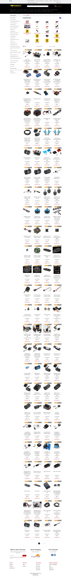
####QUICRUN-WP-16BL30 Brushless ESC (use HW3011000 (27, 120)
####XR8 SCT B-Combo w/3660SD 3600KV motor (37, 139)
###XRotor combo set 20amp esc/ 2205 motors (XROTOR (57, 218)
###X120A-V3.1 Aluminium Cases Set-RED (57, 159)
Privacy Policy (38, 566)
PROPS (22, 11)
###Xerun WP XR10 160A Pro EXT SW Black (27, 198)
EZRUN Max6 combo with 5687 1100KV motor (27, 394)
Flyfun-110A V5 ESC (47, 471)
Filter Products (13, 15)
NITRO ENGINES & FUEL (18, 11)
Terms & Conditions (19, 557)
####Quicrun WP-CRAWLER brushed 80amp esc (57, 100)
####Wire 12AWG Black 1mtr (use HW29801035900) (27, 139)
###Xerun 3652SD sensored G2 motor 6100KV (37, 178)
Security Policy (38, 569)
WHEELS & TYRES (13, 62)
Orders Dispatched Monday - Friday (32, 2)
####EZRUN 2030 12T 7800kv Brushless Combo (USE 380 (27, 80)
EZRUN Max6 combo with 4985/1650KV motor (57, 374)
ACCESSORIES (35, 11)
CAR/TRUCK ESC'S (14, 50)
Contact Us (24, 566)
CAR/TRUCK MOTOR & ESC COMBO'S (15, 53)
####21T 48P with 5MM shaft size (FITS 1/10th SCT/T (47, 61)
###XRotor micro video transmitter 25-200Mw (56, 237)
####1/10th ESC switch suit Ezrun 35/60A (37, 61)
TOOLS (25, 11)
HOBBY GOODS (40, 11)
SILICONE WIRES (13, 36)
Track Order (11, 566)
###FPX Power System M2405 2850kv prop (57, 139)
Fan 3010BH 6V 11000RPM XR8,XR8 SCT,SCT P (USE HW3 (27, 433)
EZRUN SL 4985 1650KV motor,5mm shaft (47, 394)
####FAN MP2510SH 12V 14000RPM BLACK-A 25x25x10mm (57, 80)
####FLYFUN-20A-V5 (37, 98)
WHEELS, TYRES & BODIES (30, 11)
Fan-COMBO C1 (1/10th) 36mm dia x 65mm (47, 453)
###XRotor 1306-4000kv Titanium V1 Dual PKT (47, 198)
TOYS (51, 11)
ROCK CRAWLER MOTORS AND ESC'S (15, 59)
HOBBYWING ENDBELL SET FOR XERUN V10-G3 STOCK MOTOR (57, 492)
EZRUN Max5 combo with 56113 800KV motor (47, 374)
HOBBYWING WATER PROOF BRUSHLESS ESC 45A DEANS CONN (27, 512)
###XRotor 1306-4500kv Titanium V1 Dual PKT (57, 198)
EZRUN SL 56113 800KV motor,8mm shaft (57, 394)
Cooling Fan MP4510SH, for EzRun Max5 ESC (27, 61)
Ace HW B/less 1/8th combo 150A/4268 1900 (27, 335)
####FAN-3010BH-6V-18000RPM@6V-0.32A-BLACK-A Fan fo (27, 100)
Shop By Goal (59, 12)
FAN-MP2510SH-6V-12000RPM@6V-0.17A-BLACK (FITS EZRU (27, 472)
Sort (49, 46)
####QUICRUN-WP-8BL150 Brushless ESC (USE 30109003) (37, 120)
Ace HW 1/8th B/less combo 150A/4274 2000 (56, 316)
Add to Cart (27, 66)
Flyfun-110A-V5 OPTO (57, 471)
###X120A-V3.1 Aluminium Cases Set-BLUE (47, 159)
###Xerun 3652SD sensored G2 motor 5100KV (27, 178)
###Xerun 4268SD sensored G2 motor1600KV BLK (47, 178)
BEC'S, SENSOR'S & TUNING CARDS (15, 48)
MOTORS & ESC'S (12, 11)
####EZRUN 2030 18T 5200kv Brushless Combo (37, 80)
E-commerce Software (34, 575)
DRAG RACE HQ (51, 569)
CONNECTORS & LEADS (14, 34)
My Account (11, 564)
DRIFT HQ (12, 41)
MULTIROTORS (13, 31)
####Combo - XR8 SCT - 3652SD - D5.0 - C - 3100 (57, 61)
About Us (24, 564)
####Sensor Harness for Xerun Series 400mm (57, 120)
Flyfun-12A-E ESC (27, 491)
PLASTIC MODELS (44, 11)
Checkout (59, 6)
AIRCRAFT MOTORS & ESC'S (15, 46)
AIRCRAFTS (13, 29)
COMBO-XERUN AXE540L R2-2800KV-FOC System (27, 355)
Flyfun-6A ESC (37, 491)
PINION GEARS (13, 24)
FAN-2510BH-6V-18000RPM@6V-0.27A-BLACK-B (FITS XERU (27, 453)
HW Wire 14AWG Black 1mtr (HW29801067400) (57, 512)
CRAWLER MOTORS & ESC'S (15, 39)
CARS (50, 566)
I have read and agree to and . (17, 558)
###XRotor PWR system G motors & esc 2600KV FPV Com (57, 276)
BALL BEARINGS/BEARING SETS (15, 21)
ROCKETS (49, 11)
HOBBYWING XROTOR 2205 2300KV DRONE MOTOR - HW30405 (37, 512)
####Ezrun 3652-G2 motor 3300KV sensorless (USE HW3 (47, 80)
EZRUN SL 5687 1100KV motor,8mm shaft (27, 414)
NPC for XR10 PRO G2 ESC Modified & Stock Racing (57, 531)
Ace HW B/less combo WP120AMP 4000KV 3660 (37, 335)
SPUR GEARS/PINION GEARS (15, 26)
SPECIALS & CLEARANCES (53, 564)
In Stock (13, 66)
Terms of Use (38, 564)
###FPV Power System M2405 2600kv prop (47, 139)
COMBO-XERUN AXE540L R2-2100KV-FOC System (57, 335)
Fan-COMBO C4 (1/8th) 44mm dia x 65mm (57, 453)
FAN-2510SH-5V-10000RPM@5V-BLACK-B (37, 453)
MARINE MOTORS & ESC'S (15, 56)
